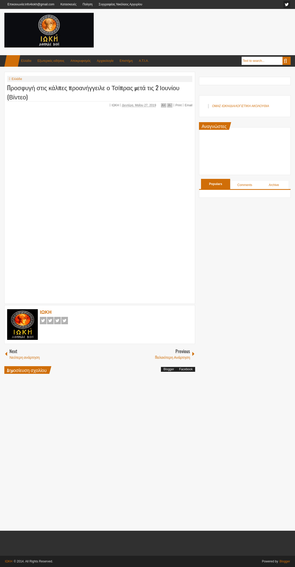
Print (177, 105)
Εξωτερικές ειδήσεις (51, 61)
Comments (244, 185)
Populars (215, 184)
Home (12, 61)
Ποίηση (87, 4)
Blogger (168, 369)
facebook (287, 4)
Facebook (43, 320)
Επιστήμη (126, 61)
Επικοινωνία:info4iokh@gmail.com (30, 4)
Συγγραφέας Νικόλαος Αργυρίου (120, 4)
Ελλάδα (26, 61)
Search (286, 61)
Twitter (50, 320)
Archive (274, 185)
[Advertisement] (198, 25)
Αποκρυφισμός (80, 61)
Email (187, 105)
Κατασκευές (69, 4)
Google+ (57, 320)
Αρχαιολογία (105, 61)
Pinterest (64, 320)
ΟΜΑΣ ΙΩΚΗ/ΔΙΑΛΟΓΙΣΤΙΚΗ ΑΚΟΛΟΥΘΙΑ (240, 106)
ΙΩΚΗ (116, 105)
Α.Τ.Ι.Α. (144, 61)
